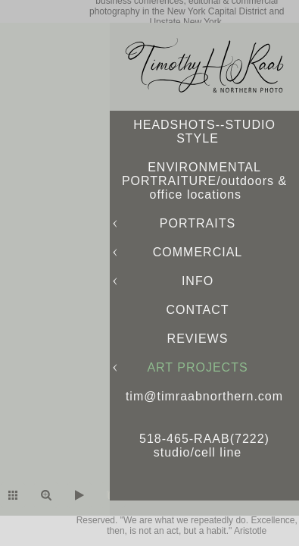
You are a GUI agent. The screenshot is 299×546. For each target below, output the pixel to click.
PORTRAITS (197, 223)
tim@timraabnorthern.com (204, 396)
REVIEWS (198, 338)
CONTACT (197, 309)
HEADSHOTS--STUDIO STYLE (204, 131)
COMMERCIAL (197, 252)
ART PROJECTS (197, 367)
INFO (197, 281)
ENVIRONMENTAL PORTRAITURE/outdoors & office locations (204, 181)
